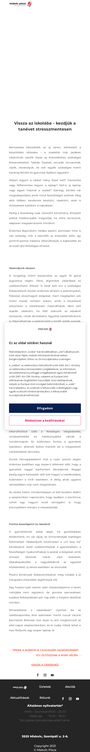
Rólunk (45, 697)
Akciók (70, 686)
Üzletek (45, 686)
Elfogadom (45, 408)
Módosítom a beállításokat (45, 420)
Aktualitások (19, 697)
